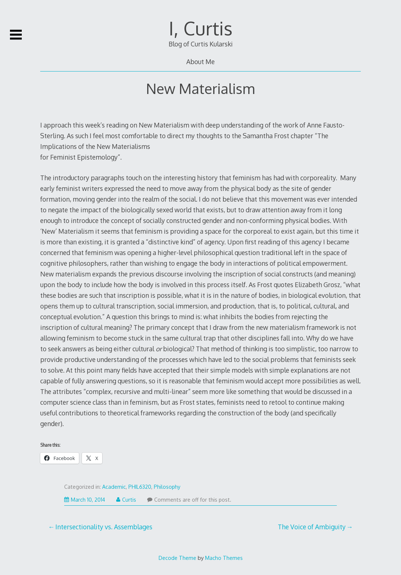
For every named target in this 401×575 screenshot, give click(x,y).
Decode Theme (177, 557)
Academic (114, 487)
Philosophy (167, 487)
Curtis (126, 499)
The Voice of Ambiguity (312, 527)
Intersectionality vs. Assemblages (103, 527)
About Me (200, 62)
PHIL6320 (139, 487)
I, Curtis (200, 28)
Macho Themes (224, 557)
